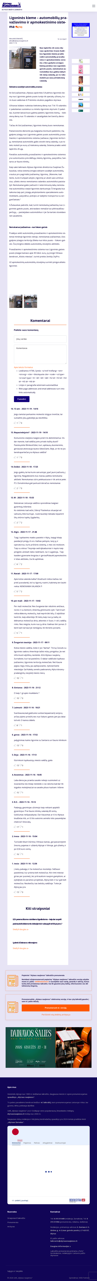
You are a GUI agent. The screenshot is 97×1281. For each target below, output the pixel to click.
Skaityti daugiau (20, 929)
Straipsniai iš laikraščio (16, 1218)
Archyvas (11, 1226)
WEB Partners (84, 1278)
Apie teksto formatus (23, 367)
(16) (18, 27)
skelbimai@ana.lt (42, 982)
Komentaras (21, 348)
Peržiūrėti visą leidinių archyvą (55, 1014)
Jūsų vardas (21, 339)
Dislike (19, 423)
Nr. (62, 39)
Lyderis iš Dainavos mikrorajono (25, 943)
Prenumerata (12, 1222)
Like (15, 423)
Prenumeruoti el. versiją (55, 1008)
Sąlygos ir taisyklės (15, 1271)
